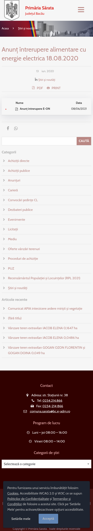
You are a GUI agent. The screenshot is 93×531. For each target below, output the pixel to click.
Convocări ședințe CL (23, 200)
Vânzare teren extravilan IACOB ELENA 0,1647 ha (42, 328)
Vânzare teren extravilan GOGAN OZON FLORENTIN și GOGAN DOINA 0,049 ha (46, 350)
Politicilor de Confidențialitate (28, 499)
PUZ (11, 268)
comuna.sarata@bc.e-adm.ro (50, 411)
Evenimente (16, 220)
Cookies (12, 493)
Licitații (13, 229)
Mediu (12, 239)
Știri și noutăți (26, 28)
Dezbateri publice (20, 210)
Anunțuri (14, 180)
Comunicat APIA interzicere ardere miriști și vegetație (45, 309)
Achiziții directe (18, 161)
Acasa (5, 28)
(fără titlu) (15, 318)
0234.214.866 (52, 401)
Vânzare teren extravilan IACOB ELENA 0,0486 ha (43, 338)
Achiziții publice (19, 171)
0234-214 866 (52, 406)
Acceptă (48, 519)
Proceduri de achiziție (23, 259)
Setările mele (20, 519)
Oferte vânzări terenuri (24, 249)
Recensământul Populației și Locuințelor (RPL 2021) (44, 278)
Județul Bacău (39, 10)
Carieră (13, 190)
